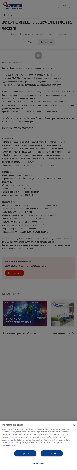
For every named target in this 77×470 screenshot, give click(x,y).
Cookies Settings (39, 463)
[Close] (74, 425)
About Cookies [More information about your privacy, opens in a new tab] (10, 445)
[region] (38, 445)
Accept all (52, 453)
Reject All (25, 453)
